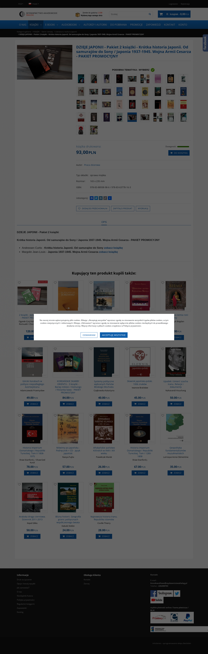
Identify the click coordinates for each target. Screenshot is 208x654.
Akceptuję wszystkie (114, 335)
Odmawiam (89, 335)
